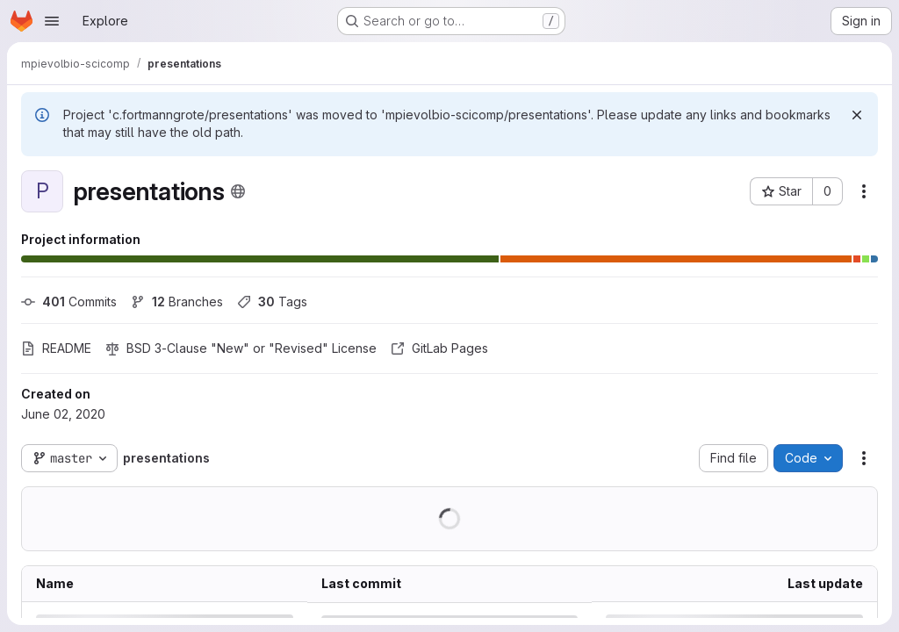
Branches (177, 301)
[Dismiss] (856, 115)
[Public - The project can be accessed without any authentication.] (238, 191)
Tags (272, 301)
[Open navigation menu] (52, 21)
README (56, 348)
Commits (69, 301)
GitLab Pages (439, 348)
